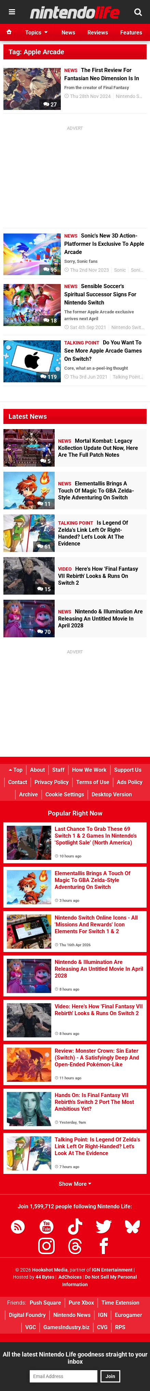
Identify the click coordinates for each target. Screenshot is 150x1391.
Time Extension (120, 1303)
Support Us (127, 770)
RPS (120, 1327)
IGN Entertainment (112, 1270)
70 (44, 632)
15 (44, 589)
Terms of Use (92, 782)
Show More (75, 1184)
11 (44, 504)
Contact (17, 782)
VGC (30, 1327)
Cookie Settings (64, 794)
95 (50, 270)
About (37, 770)
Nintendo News (72, 1315)
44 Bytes (45, 1277)
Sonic (120, 270)
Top (16, 770)
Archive (28, 794)
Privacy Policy (52, 782)
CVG (102, 1327)
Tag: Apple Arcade (36, 52)
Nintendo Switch (128, 327)
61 (44, 546)
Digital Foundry (27, 1315)
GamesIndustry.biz (66, 1327)
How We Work (89, 770)
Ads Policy (129, 782)
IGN (102, 1315)
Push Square (45, 1303)
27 (50, 104)
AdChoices (69, 1277)
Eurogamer (128, 1315)
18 (50, 320)
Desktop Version (112, 794)
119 (48, 377)
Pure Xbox (81, 1303)
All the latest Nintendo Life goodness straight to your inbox (75, 1358)
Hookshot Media (50, 1270)
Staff (58, 770)
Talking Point (126, 377)
